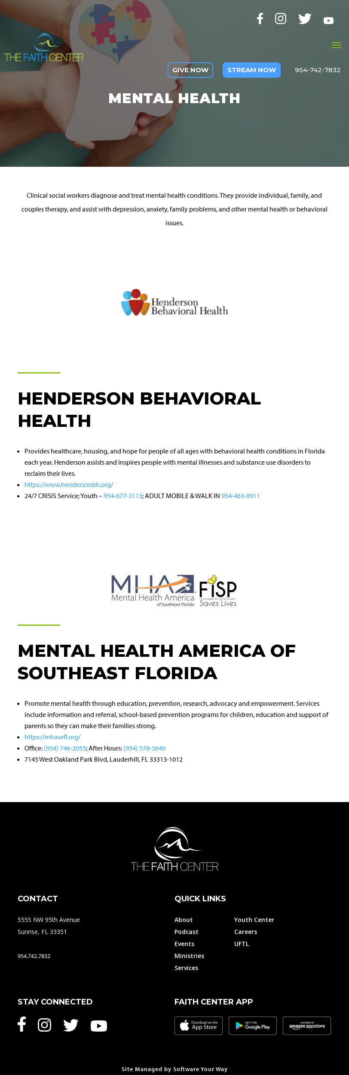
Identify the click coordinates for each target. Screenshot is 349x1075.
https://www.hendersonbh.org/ (68, 484)
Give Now (190, 70)
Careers (245, 932)
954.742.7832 (34, 956)
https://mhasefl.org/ (52, 736)
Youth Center (254, 920)
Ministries (189, 956)
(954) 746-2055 (65, 748)
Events (184, 944)
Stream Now (251, 70)
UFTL (241, 944)
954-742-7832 (318, 70)
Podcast (186, 932)
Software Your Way (200, 1069)
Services (186, 968)
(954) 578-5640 (144, 748)
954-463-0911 (240, 495)
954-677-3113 (123, 495)
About (183, 920)
